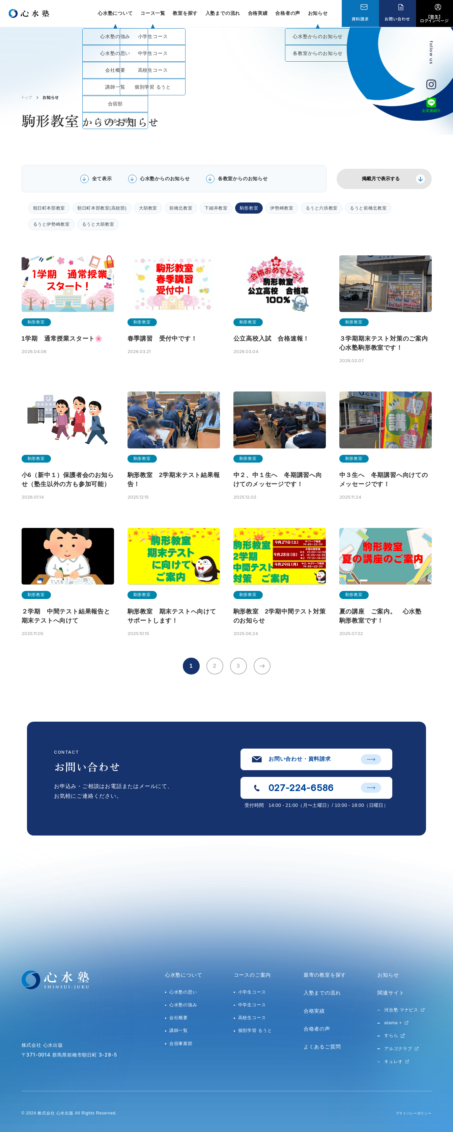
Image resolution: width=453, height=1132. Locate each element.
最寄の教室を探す (325, 975)
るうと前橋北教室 (368, 208)
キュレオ (393, 1061)
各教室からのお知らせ (243, 178)
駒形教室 (249, 208)
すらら (391, 1035)
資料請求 (360, 19)
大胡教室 (148, 208)
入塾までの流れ (222, 13)
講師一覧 (178, 1030)
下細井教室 (215, 208)
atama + (393, 1022)
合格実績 (258, 13)
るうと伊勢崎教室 (51, 224)
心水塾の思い (183, 992)
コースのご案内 (252, 975)
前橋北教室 (180, 208)
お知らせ (318, 13)
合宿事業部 (181, 1043)
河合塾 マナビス (401, 1009)
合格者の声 (287, 13)
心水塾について (183, 975)
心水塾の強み (183, 1004)
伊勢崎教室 (281, 208)
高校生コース (252, 1017)
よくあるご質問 (322, 1046)
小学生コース (252, 992)
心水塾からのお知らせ (165, 178)
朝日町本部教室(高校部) (101, 208)
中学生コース (252, 1004)
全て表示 (102, 178)
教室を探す (185, 13)
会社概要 (178, 1017)
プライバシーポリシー (410, 1113)
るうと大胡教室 (98, 224)
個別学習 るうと (255, 1030)
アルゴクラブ (398, 1048)
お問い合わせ (397, 19)
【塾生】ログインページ (434, 18)
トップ (27, 97)
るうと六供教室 (322, 208)
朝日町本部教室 (49, 208)
